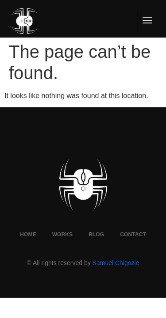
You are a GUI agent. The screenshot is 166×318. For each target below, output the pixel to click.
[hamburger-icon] (147, 21)
